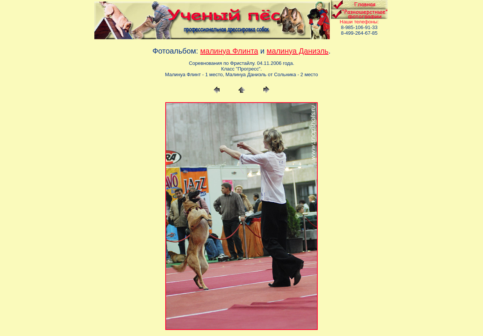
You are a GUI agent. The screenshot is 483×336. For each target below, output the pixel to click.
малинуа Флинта (229, 51)
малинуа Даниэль (298, 51)
